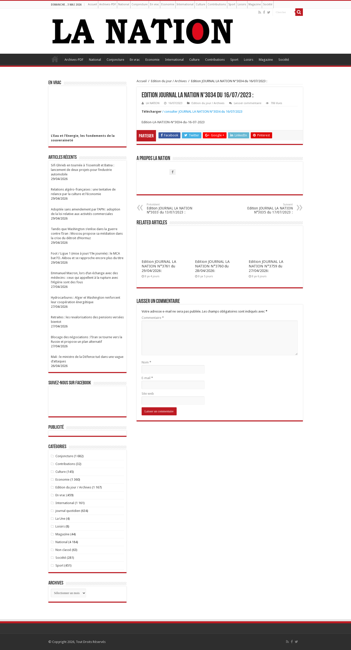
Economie (167, 4)
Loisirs (242, 4)
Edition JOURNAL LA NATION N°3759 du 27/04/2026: (266, 266)
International (185, 4)
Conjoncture (140, 4)
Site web (148, 393)
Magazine (254, 4)
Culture (200, 4)
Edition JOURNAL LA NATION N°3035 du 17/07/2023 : (267, 208)
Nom (146, 362)
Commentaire (153, 318)
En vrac (154, 4)
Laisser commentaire (247, 103)
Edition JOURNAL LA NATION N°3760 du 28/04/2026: (212, 266)
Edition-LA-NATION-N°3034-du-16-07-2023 (173, 122)
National (123, 4)
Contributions (217, 4)
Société (267, 4)
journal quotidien (67, 511)
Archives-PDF (107, 4)
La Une (60, 518)
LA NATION (152, 103)
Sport (231, 4)
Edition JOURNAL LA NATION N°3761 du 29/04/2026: (159, 266)
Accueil (92, 4)
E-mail (147, 378)
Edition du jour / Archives (169, 81)
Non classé (63, 550)
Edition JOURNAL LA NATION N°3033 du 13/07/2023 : (172, 208)
